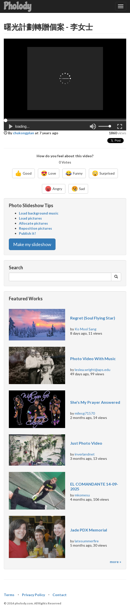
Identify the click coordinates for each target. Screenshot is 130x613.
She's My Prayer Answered (95, 402)
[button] (65, 120)
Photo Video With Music (93, 358)
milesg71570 (85, 413)
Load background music (38, 213)
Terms (9, 595)
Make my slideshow (32, 244)
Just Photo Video (86, 443)
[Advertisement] (65, 78)
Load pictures (30, 218)
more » (115, 561)
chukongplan (23, 133)
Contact (60, 595)
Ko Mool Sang (85, 329)
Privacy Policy (33, 595)
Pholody (17, 6)
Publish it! (27, 233)
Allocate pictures (33, 223)
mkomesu (82, 495)
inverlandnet (85, 454)
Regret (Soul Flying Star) (92, 317)
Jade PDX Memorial (88, 529)
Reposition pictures (35, 228)
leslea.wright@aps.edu (92, 369)
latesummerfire (87, 541)
